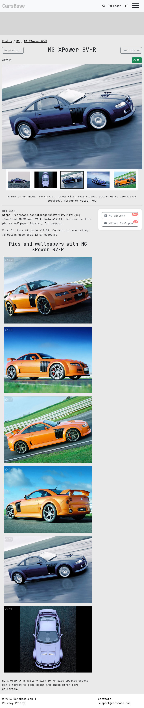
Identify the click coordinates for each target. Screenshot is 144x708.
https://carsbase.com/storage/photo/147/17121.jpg (41, 215)
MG (18, 41)
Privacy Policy (13, 703)
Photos (7, 41)
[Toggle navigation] (135, 5)
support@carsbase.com (114, 703)
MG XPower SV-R (35, 41)
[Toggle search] (104, 6)
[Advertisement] (72, 22)
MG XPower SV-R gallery (21, 680)
